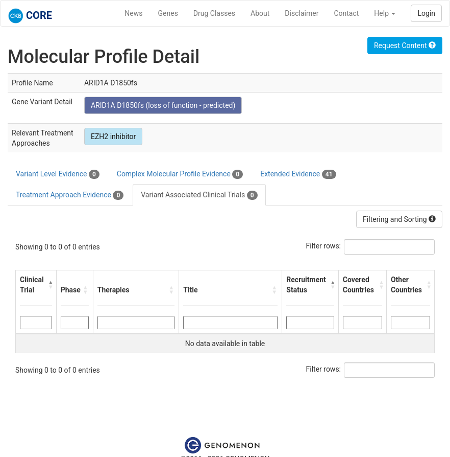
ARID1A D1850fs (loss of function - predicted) (163, 105)
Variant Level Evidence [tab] (57, 174)
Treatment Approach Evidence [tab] (69, 195)
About (260, 13)
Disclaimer (301, 13)
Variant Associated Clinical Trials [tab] (199, 195)
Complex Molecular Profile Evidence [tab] (180, 174)
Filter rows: (323, 246)
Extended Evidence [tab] (298, 174)
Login (426, 13)
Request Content (405, 45)
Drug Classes (214, 13)
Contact (346, 13)
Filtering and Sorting (399, 219)
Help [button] (384, 13)
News (133, 13)
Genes (168, 13)
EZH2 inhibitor (113, 136)
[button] (50, 285)
